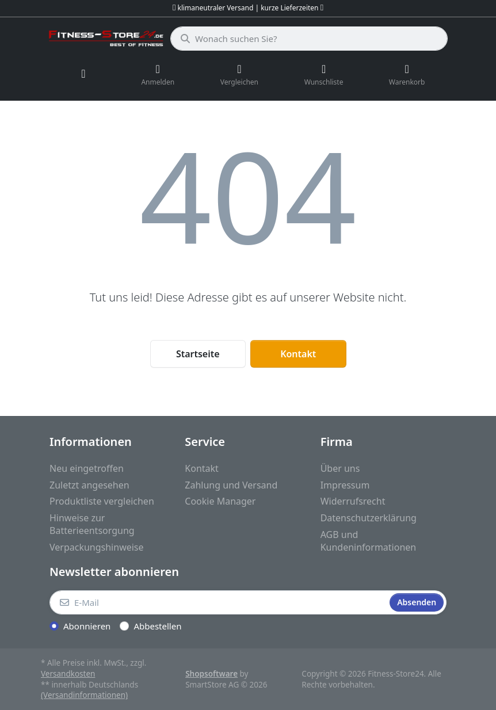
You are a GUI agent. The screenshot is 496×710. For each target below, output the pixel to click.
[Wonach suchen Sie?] (309, 38)
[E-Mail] (218, 602)
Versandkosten (68, 674)
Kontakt (298, 354)
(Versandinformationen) (84, 695)
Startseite (198, 354)
